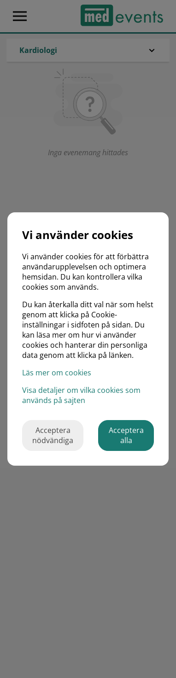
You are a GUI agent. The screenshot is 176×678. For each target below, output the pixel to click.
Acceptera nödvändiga (52, 435)
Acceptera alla (126, 435)
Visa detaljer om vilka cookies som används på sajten (81, 395)
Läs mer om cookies (56, 373)
